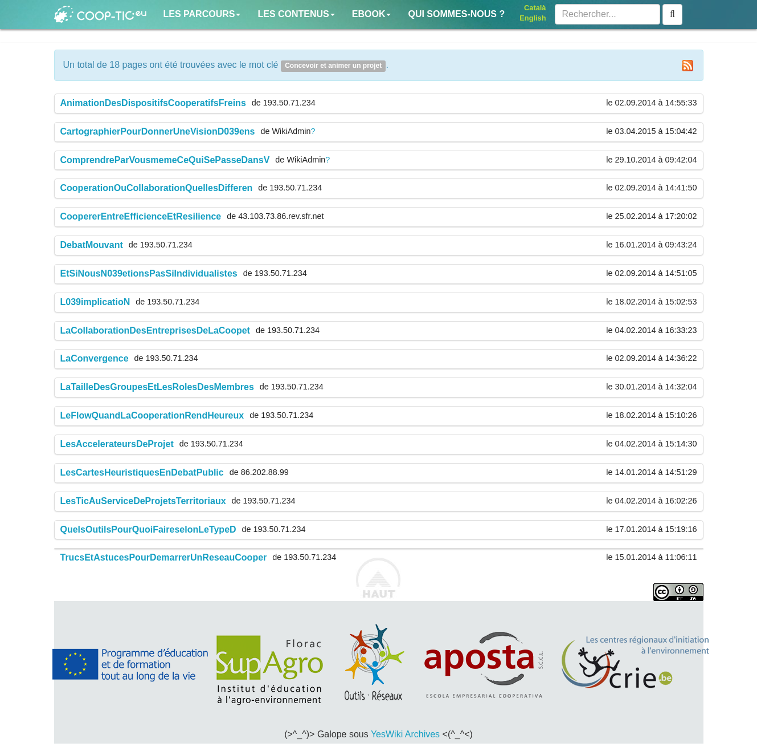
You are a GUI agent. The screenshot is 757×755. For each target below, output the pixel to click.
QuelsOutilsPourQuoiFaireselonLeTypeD (148, 529)
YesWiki (387, 734)
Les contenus (295, 14)
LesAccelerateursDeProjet (117, 444)
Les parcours (202, 14)
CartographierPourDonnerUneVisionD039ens (157, 131)
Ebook (371, 14)
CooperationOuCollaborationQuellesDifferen (156, 188)
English (532, 18)
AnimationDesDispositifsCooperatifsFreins (153, 103)
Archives (422, 734)
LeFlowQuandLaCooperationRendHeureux (152, 415)
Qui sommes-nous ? (456, 14)
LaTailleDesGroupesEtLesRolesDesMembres (157, 387)
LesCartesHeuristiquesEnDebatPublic (142, 472)
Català (535, 7)
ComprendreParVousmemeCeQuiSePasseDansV (165, 160)
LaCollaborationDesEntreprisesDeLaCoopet (155, 330)
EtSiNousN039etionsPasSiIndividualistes (149, 273)
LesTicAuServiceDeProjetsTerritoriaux (143, 501)
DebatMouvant (91, 245)
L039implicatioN (95, 302)
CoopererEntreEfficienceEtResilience (141, 216)
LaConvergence (94, 358)
